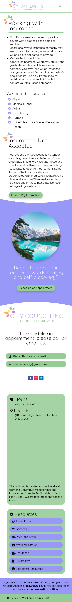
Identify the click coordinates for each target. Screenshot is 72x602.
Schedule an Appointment (35, 288)
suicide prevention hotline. (41, 589)
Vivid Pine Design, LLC (35, 598)
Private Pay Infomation (25, 195)
